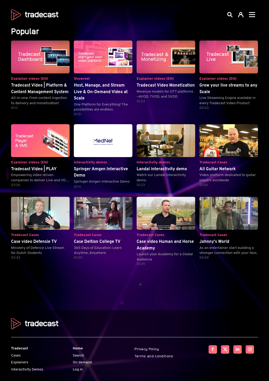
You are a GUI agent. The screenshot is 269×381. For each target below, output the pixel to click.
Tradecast (19, 348)
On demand (82, 362)
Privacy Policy (146, 349)
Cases (16, 355)
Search (78, 355)
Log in (78, 369)
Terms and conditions (153, 355)
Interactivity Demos (27, 369)
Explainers (19, 362)
